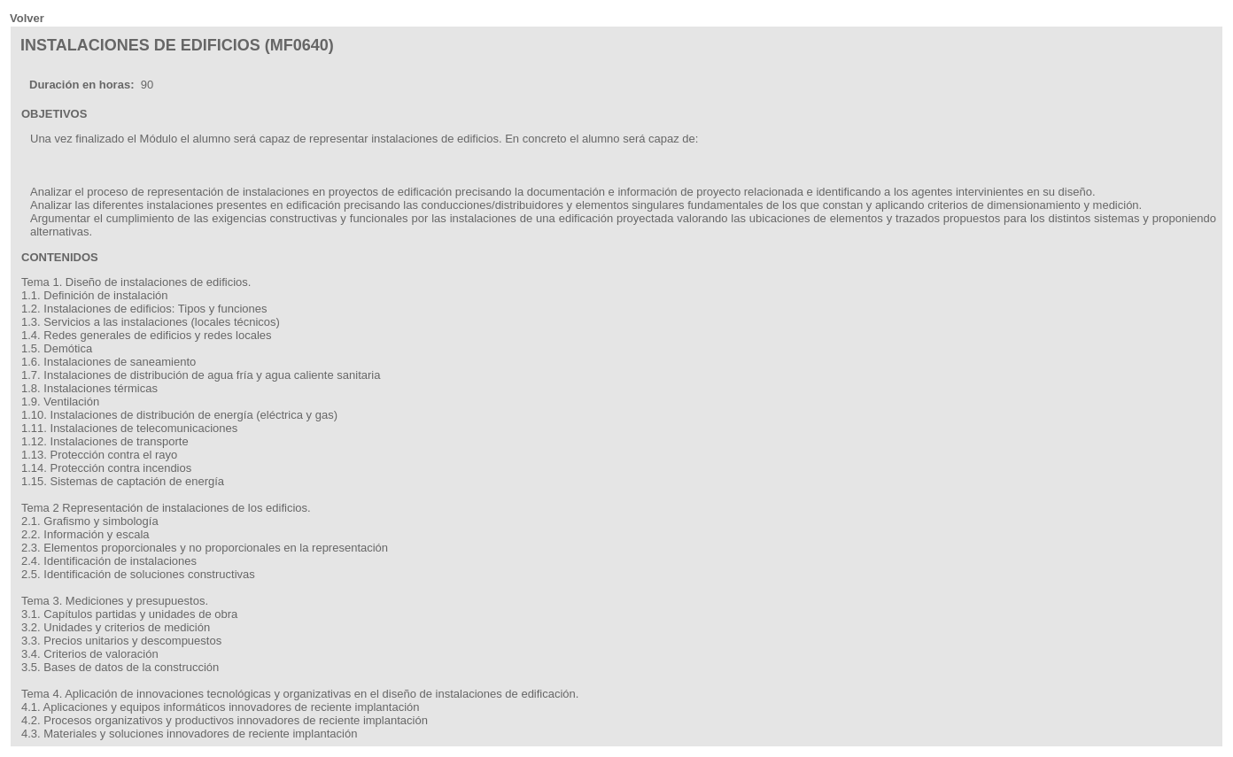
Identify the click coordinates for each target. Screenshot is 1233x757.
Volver (27, 18)
